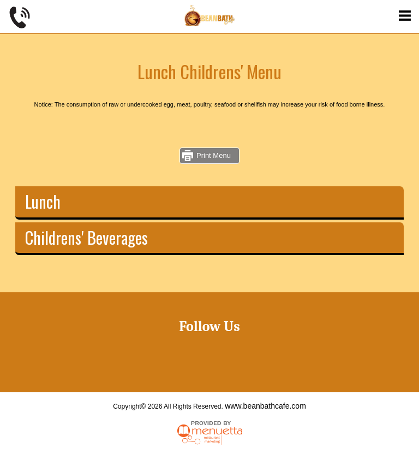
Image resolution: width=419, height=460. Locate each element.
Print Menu (213, 155)
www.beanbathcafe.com (265, 406)
